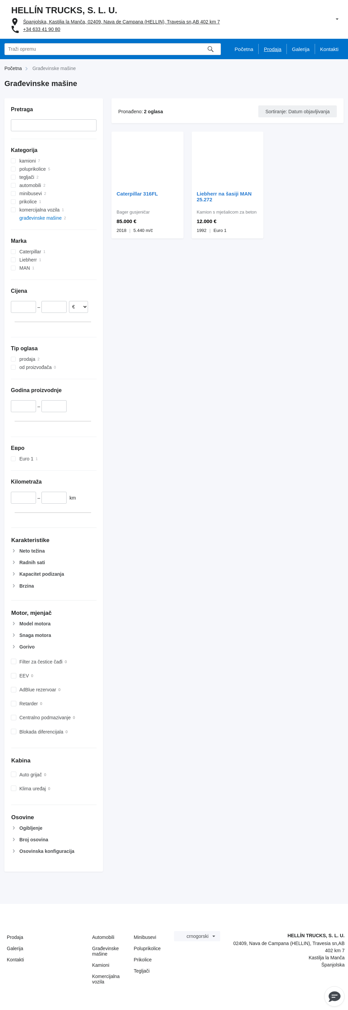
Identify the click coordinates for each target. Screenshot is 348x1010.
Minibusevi (145, 937)
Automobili (103, 937)
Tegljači (142, 971)
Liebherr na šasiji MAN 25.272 (224, 196)
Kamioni (100, 965)
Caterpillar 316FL (137, 194)
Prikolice (143, 959)
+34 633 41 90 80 (41, 29)
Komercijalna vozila (106, 979)
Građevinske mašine (105, 951)
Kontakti (15, 959)
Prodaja (15, 937)
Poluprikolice (147, 948)
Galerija (15, 948)
